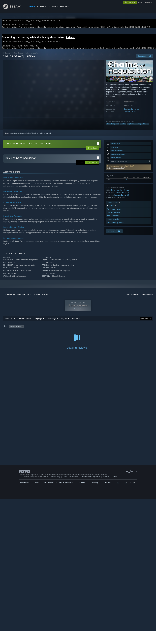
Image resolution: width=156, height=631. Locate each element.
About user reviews (133, 298)
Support (82, 615)
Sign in (7, 136)
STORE (32, 6)
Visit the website (113, 205)
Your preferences (147, 298)
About (54, 6)
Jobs (37, 615)
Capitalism (131, 127)
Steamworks (48, 615)
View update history (114, 212)
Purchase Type (23, 322)
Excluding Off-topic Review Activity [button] (40, 329)
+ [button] (147, 127)
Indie (113, 193)
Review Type (8, 322)
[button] (128, 170)
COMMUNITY (43, 6)
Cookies (114, 609)
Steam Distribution (66, 615)
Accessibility (73, 609)
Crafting (138, 127)
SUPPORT (64, 6)
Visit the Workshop (113, 222)
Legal (65, 609)
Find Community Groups (115, 225)
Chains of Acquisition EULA (116, 171)
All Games (6, 56)
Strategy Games (17, 56)
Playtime (64, 322)
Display (75, 322)
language (147, 2)
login (140, 2)
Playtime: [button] (60, 329)
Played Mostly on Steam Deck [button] (78, 329)
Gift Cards (107, 615)
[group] (78, 329)
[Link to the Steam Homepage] (14, 9)
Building (123, 127)
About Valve (24, 615)
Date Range (51, 322)
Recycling (94, 615)
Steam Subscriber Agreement (90, 609)
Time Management (113, 127)
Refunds (106, 609)
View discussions (113, 219)
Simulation (119, 193)
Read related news (113, 215)
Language (38, 322)
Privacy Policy (55, 609)
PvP (144, 127)
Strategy (127, 193)
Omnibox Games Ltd (131, 112)
